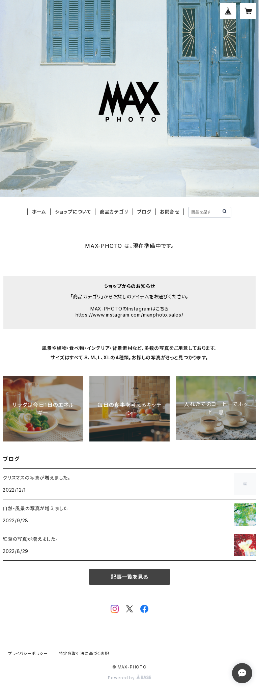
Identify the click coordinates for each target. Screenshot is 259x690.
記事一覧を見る (129, 576)
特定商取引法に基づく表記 (84, 653)
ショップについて (73, 212)
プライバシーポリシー (28, 653)
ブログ (144, 212)
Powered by (129, 677)
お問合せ (169, 212)
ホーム (39, 212)
